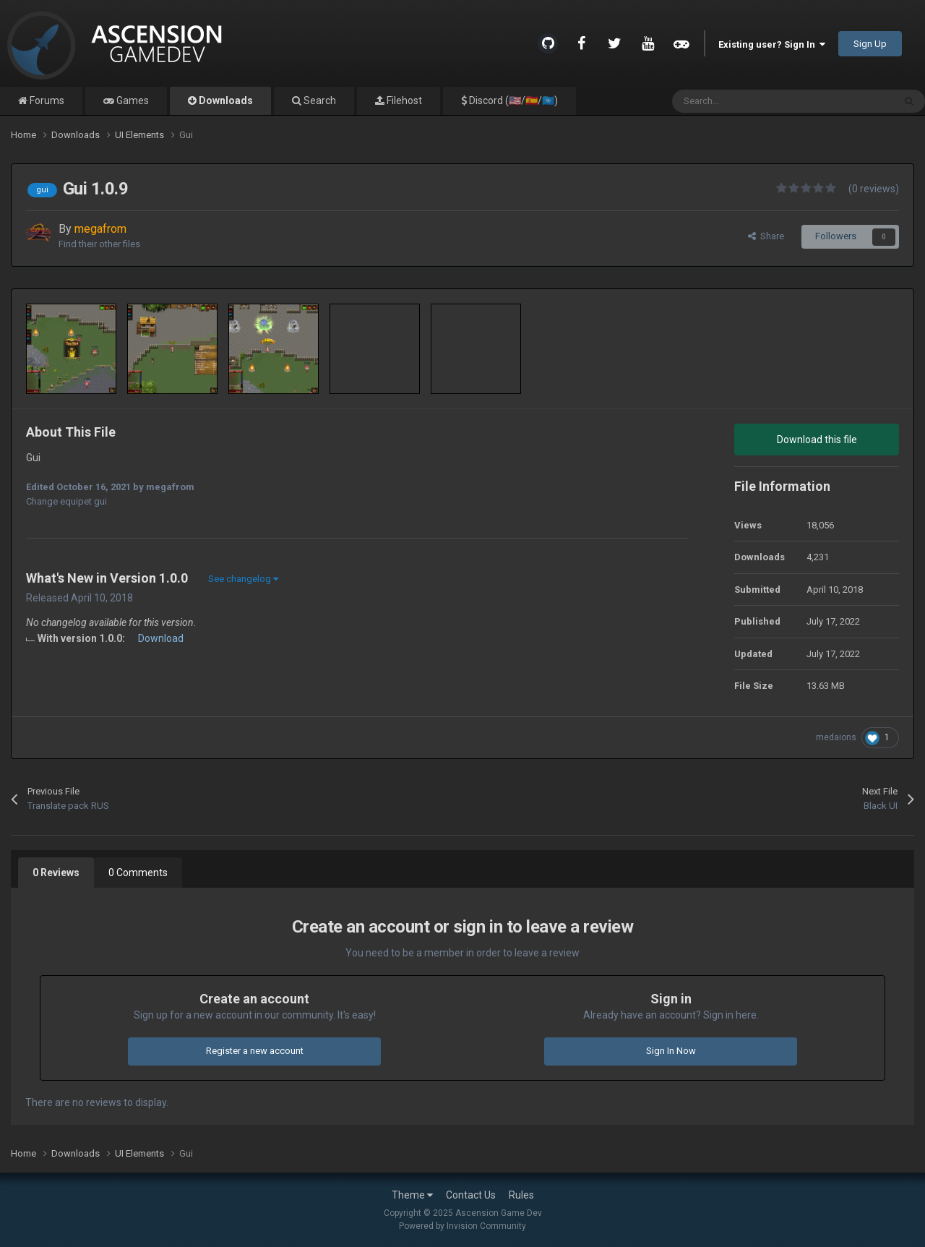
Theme (412, 1195)
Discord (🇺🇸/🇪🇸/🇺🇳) (512, 100)
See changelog (243, 578)
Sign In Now (671, 1050)
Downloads (225, 100)
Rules (521, 1195)
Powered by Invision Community (462, 1226)
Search (318, 100)
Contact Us (471, 1195)
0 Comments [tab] (138, 872)
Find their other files (99, 244)
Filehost (403, 100)
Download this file (817, 439)
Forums (45, 100)
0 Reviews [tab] (56, 872)
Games (131, 100)
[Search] (752, 101)
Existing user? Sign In (771, 44)
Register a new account (255, 1050)
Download (161, 638)
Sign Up (870, 43)
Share (766, 236)
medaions (836, 737)
